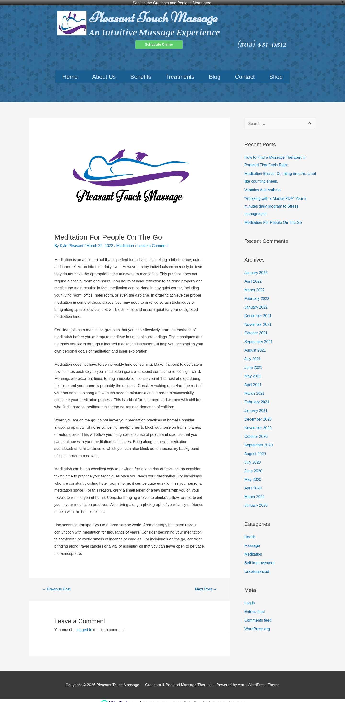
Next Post (206, 584)
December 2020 (258, 414)
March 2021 (254, 388)
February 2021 (256, 397)
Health (249, 532)
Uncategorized (256, 566)
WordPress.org (257, 624)
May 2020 (252, 474)
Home (70, 71)
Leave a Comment (153, 241)
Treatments (180, 71)
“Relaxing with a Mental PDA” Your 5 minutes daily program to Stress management (275, 201)
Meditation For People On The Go (273, 217)
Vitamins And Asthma (262, 185)
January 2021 (256, 405)
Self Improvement (259, 558)
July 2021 (252, 354)
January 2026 (256, 267)
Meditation (125, 241)
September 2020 (258, 440)
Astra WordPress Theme (259, 680)
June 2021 (253, 362)
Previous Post (56, 584)
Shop (276, 71)
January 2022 (256, 302)
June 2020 (253, 466)
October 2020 (256, 431)
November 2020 (258, 423)
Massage (252, 540)
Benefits (140, 71)
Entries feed (254, 606)
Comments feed (257, 615)
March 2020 (254, 491)
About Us (104, 71)
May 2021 (252, 371)
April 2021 (253, 379)
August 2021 (255, 345)
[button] (159, 39)
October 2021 (256, 328)
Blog (214, 71)
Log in (249, 598)
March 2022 (254, 285)
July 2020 (252, 457)
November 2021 (258, 319)
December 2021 (258, 311)
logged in (84, 625)
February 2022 (256, 293)
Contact (245, 71)
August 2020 (255, 448)
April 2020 (253, 483)
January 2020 (256, 500)
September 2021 (258, 336)
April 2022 (253, 276)
